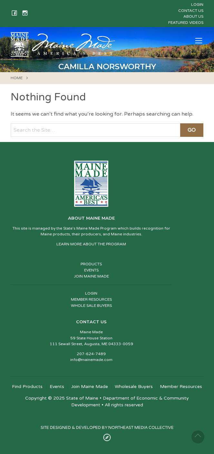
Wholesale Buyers (134, 386)
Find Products (27, 386)
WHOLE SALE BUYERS (91, 305)
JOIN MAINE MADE (91, 276)
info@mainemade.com (91, 359)
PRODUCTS (91, 264)
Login (197, 4)
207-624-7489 (91, 354)
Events (57, 386)
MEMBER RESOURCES (91, 299)
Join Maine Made (89, 386)
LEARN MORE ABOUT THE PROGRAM (91, 244)
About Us (193, 16)
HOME (17, 78)
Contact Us (190, 10)
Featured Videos (185, 22)
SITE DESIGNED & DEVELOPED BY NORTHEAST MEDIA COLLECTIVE (107, 427)
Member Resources (181, 386)
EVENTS (91, 270)
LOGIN (91, 293)
